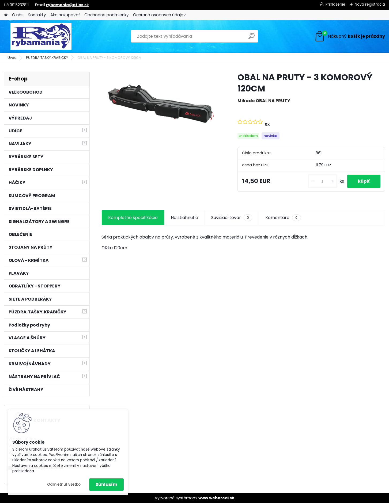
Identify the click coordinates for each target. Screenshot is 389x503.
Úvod (12, 57)
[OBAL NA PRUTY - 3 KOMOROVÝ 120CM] (161, 103)
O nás (18, 15)
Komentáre (283, 217)
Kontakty (37, 15)
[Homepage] (6, 15)
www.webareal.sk (216, 498)
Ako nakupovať (65, 15)
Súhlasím (106, 484)
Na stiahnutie (184, 217)
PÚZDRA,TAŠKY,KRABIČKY (47, 57)
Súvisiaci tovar (231, 217)
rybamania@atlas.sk (67, 4)
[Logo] (41, 36)
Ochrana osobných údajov (159, 15)
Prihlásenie (335, 4)
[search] (251, 38)
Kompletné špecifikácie (133, 217)
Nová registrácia (370, 4)
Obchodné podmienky (106, 15)
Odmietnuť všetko (64, 484)
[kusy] (322, 181)
